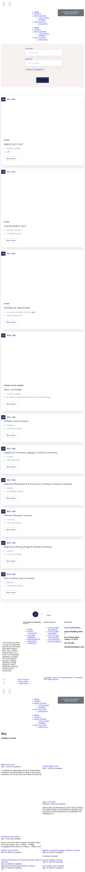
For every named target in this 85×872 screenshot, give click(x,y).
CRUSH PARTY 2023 (15, 226)
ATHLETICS (43, 24)
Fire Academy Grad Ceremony (19, 578)
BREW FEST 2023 (13, 144)
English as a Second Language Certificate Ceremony (30, 452)
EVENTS (37, 14)
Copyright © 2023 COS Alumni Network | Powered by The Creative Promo (63, 678)
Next (49, 615)
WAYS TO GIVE (40, 22)
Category (28, 69)
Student (20, 385)
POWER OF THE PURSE (17, 307)
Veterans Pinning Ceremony (18, 515)
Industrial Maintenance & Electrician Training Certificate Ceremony (38, 484)
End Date (28, 59)
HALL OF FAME (13, 389)
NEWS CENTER (40, 16)
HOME (36, 12)
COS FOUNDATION (72, 628)
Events (6, 140)
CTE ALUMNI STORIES (43, 19)
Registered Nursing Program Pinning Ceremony (28, 546)
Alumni (7, 385)
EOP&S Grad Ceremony (16, 421)
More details (11, 159)
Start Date (29, 49)
